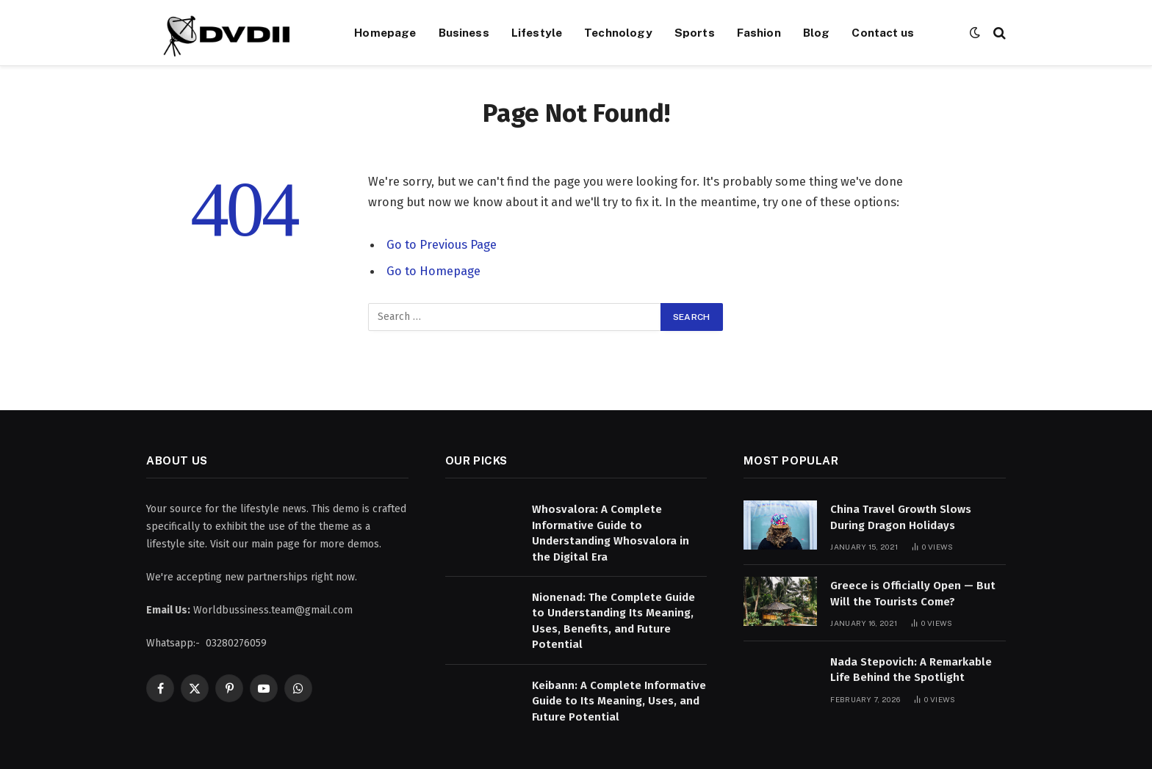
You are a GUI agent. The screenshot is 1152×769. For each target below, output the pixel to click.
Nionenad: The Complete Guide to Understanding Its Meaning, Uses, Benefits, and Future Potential (613, 621)
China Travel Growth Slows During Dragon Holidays (900, 517)
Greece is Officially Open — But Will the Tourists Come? (913, 593)
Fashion (759, 32)
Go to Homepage (433, 270)
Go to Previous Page (441, 244)
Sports (694, 32)
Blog (816, 32)
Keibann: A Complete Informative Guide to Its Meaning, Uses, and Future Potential (619, 701)
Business (464, 32)
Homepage (385, 32)
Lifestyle (536, 32)
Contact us (883, 32)
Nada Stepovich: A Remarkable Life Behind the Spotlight (911, 669)
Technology (618, 32)
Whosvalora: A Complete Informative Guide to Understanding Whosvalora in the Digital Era (610, 533)
